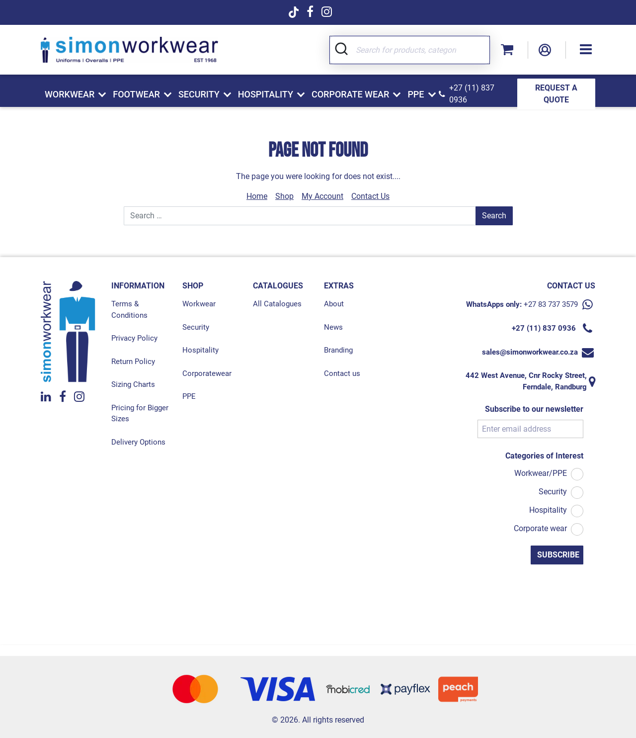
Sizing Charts (133, 384)
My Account (322, 196)
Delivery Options (138, 442)
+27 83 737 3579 (551, 304)
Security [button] (199, 94)
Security (195, 327)
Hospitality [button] (265, 94)
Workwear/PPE (540, 473)
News (333, 327)
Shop (284, 196)
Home (256, 196)
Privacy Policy (134, 338)
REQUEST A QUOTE (556, 93)
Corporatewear (207, 373)
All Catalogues (277, 303)
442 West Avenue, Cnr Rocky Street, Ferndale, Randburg (526, 381)
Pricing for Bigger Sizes (139, 413)
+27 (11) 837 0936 (471, 93)
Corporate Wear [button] (350, 94)
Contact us (342, 373)
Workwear (199, 303)
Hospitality (200, 350)
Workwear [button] (69, 94)
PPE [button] (415, 94)
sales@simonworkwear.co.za (530, 352)
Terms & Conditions (129, 309)
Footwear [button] (136, 94)
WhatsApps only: (494, 304)
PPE (189, 396)
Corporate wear (540, 528)
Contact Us (370, 196)
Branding (338, 350)
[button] (585, 50)
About (334, 303)
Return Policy (133, 361)
